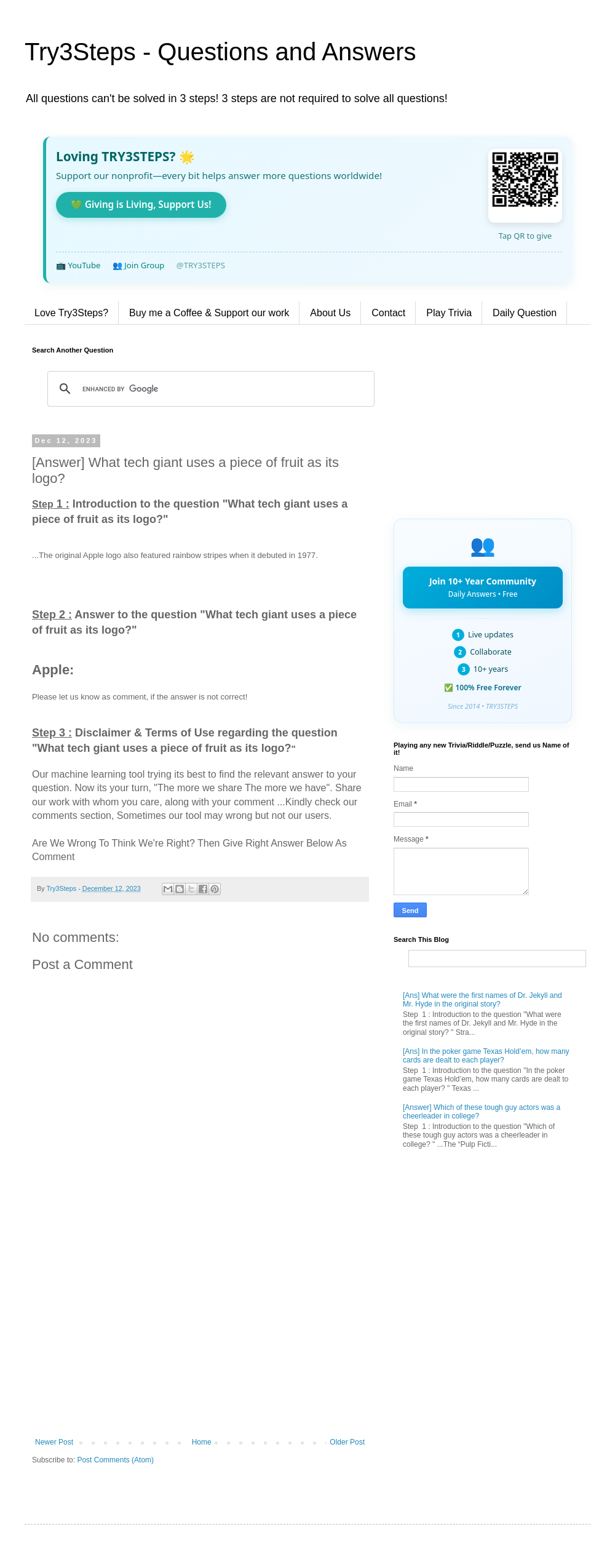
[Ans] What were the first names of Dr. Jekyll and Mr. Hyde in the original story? (482, 999)
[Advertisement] (200, 1336)
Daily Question (525, 313)
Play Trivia (449, 313)
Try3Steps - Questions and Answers (220, 51)
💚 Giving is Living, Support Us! (141, 204)
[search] (209, 388)
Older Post (347, 1442)
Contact (388, 313)
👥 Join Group (139, 265)
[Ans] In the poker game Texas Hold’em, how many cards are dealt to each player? (486, 1055)
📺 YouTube (78, 265)
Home (202, 1442)
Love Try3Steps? (71, 313)
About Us (330, 313)
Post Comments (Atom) (115, 1460)
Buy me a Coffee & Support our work (209, 313)
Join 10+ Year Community (482, 587)
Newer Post (54, 1442)
